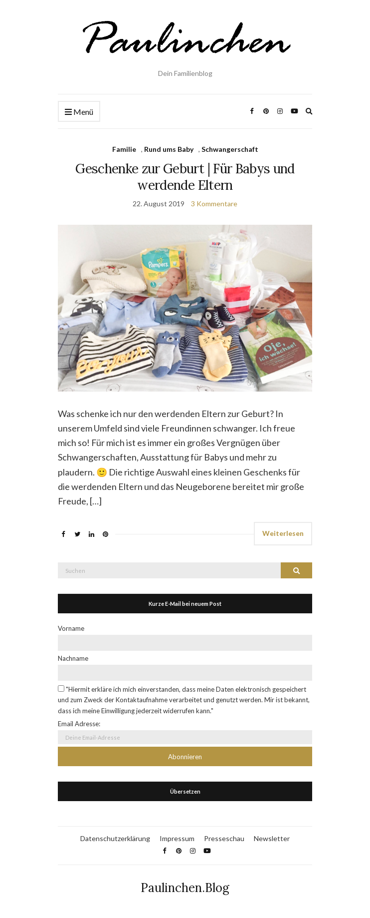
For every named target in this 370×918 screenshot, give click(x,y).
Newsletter (272, 838)
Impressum (177, 838)
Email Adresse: (79, 724)
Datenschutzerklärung (115, 838)
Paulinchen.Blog (185, 888)
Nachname (73, 658)
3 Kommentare (214, 203)
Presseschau (224, 838)
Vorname (71, 628)
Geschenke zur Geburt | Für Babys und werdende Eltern (185, 176)
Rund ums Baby (168, 149)
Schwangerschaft (229, 149)
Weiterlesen (283, 533)
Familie (124, 149)
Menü (79, 112)
